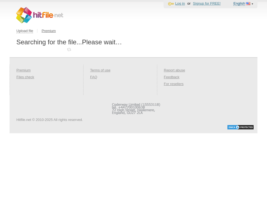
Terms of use (100, 70)
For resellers (173, 84)
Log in (180, 3)
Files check (25, 77)
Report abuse (174, 70)
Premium (48, 31)
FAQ (93, 77)
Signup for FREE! (207, 3)
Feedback (171, 77)
